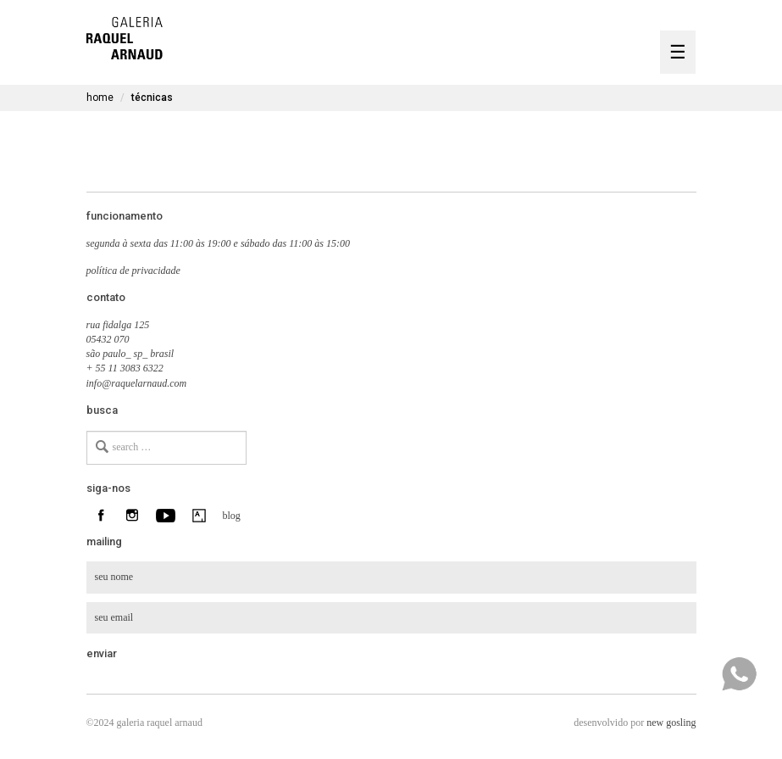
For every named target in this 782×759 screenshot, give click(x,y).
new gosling (671, 722)
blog (229, 516)
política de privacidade (133, 270)
